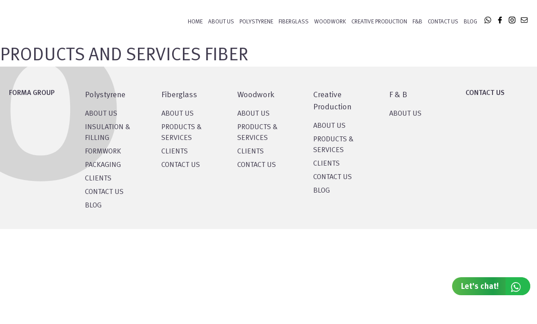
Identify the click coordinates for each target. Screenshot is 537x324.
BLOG (93, 205)
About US (101, 113)
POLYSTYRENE (256, 22)
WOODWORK (330, 22)
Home (195, 22)
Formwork (103, 151)
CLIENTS (98, 178)
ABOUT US (405, 113)
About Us (221, 22)
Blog (470, 22)
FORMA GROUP (32, 93)
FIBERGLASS (294, 22)
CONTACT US (104, 192)
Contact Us (443, 22)
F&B (417, 22)
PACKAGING (103, 165)
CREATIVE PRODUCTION (379, 22)
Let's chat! (495, 286)
